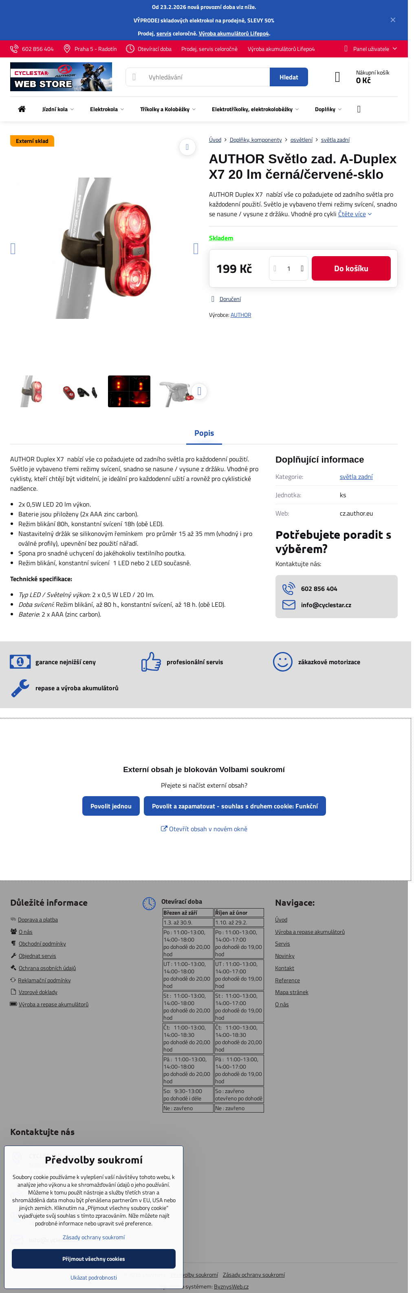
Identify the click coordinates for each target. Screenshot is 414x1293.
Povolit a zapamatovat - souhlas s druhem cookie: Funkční (235, 806)
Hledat (289, 77)
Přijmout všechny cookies (93, 1258)
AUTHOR (241, 314)
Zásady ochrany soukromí (254, 1274)
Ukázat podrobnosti (93, 1277)
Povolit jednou (111, 806)
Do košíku (351, 268)
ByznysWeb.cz (231, 1286)
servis (164, 33)
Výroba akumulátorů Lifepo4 (234, 33)
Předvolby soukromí (194, 1274)
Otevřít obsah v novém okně (204, 829)
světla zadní (356, 476)
